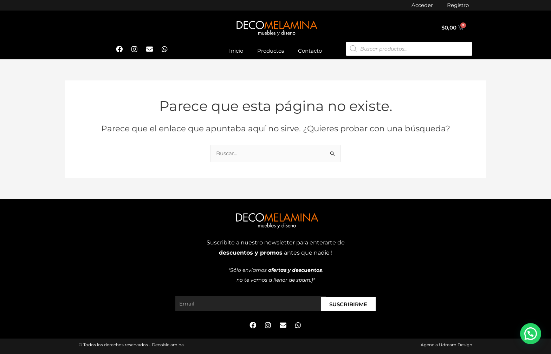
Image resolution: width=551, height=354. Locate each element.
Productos (270, 50)
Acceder (422, 5)
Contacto (310, 50)
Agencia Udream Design (446, 344)
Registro (458, 5)
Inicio (236, 50)
